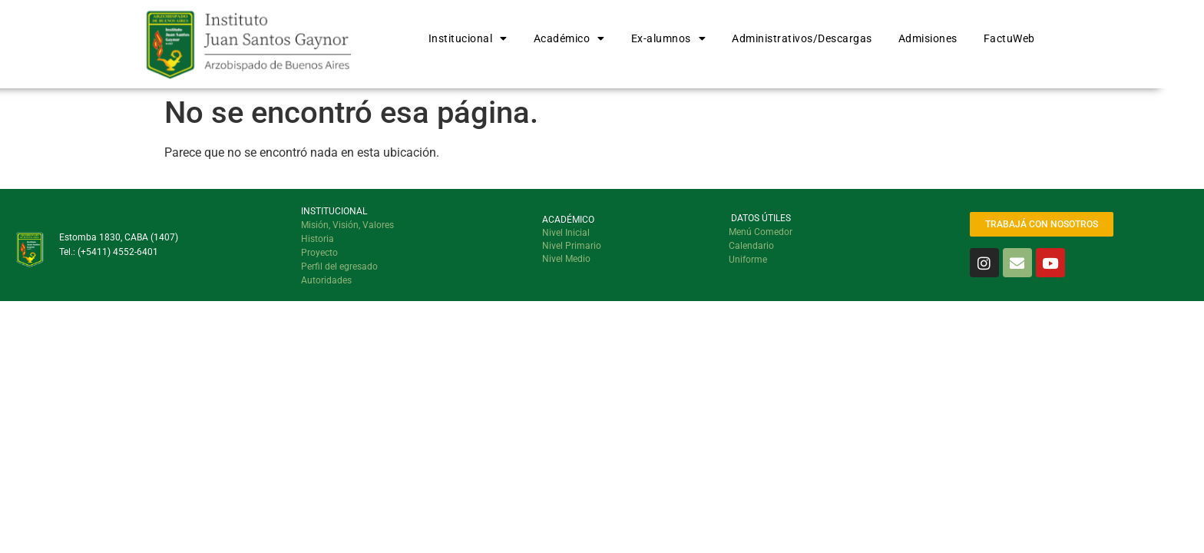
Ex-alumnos (668, 38)
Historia (317, 238)
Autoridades (326, 280)
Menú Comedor (760, 232)
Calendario (751, 245)
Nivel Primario (571, 245)
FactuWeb (1009, 38)
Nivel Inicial (566, 232)
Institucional (468, 38)
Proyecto (319, 252)
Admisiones (928, 38)
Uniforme (748, 259)
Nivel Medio (566, 258)
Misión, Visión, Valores (347, 225)
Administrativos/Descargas (802, 38)
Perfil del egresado (339, 266)
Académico (569, 38)
